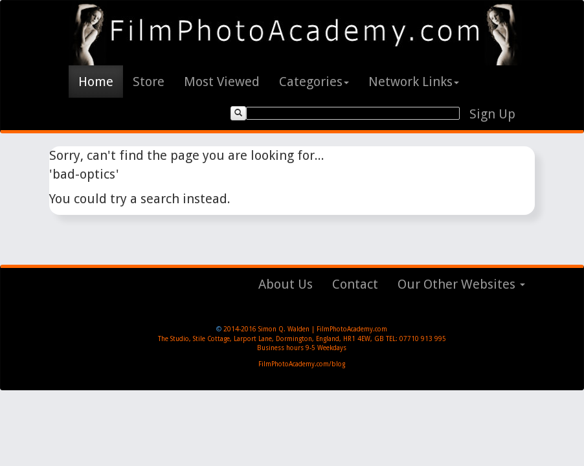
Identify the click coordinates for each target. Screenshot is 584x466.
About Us (285, 284)
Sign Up (492, 114)
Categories (314, 81)
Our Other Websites (461, 284)
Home (95, 81)
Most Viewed (222, 81)
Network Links (413, 81)
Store (148, 81)
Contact (355, 284)
